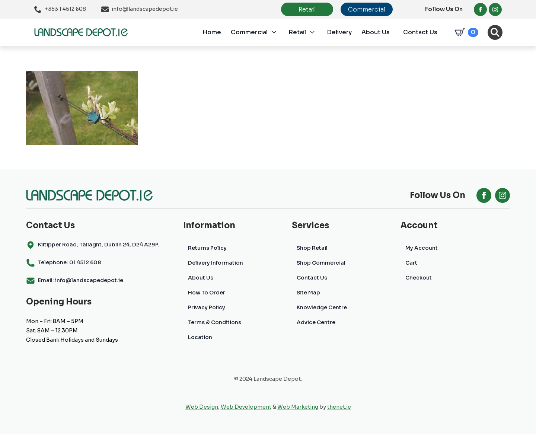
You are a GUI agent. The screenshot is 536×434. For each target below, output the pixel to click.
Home (211, 32)
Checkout (418, 277)
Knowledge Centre (322, 307)
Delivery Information (215, 262)
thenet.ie (339, 406)
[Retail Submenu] (316, 32)
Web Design (201, 406)
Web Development (246, 406)
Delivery (339, 32)
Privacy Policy (206, 307)
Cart (411, 262)
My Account (421, 248)
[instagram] (495, 9)
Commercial (249, 32)
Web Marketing (297, 406)
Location (200, 337)
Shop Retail (312, 248)
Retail (297, 32)
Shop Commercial (321, 262)
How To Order (206, 292)
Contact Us (420, 32)
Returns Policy (207, 248)
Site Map (308, 292)
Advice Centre (316, 322)
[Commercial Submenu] (278, 32)
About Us (375, 32)
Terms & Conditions (214, 322)
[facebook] (480, 9)
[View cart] (465, 32)
